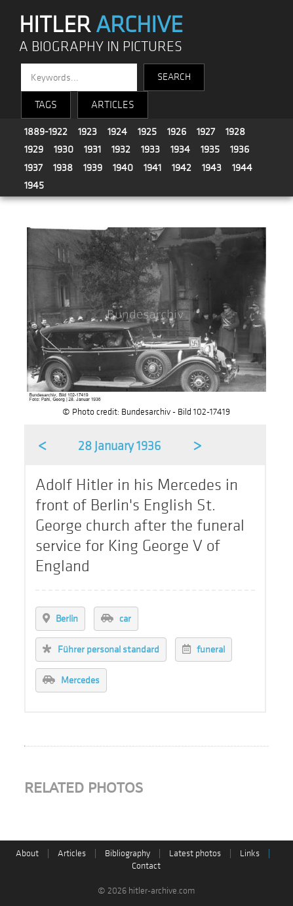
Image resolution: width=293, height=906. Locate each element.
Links (250, 853)
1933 (150, 149)
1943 (212, 167)
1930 (63, 149)
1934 (180, 149)
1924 (117, 131)
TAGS (46, 104)
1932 (120, 149)
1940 (123, 167)
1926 (176, 131)
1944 (242, 167)
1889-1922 (46, 131)
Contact (146, 865)
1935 (210, 149)
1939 (92, 167)
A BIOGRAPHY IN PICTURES (100, 47)
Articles (72, 853)
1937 (33, 167)
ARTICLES (112, 104)
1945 (34, 185)
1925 (147, 131)
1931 (92, 149)
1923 (87, 131)
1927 (206, 131)
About (27, 853)
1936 (239, 149)
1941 (152, 167)
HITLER (101, 24)
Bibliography (127, 853)
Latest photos (195, 853)
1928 (235, 131)
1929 (33, 149)
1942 (181, 167)
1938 (63, 167)
